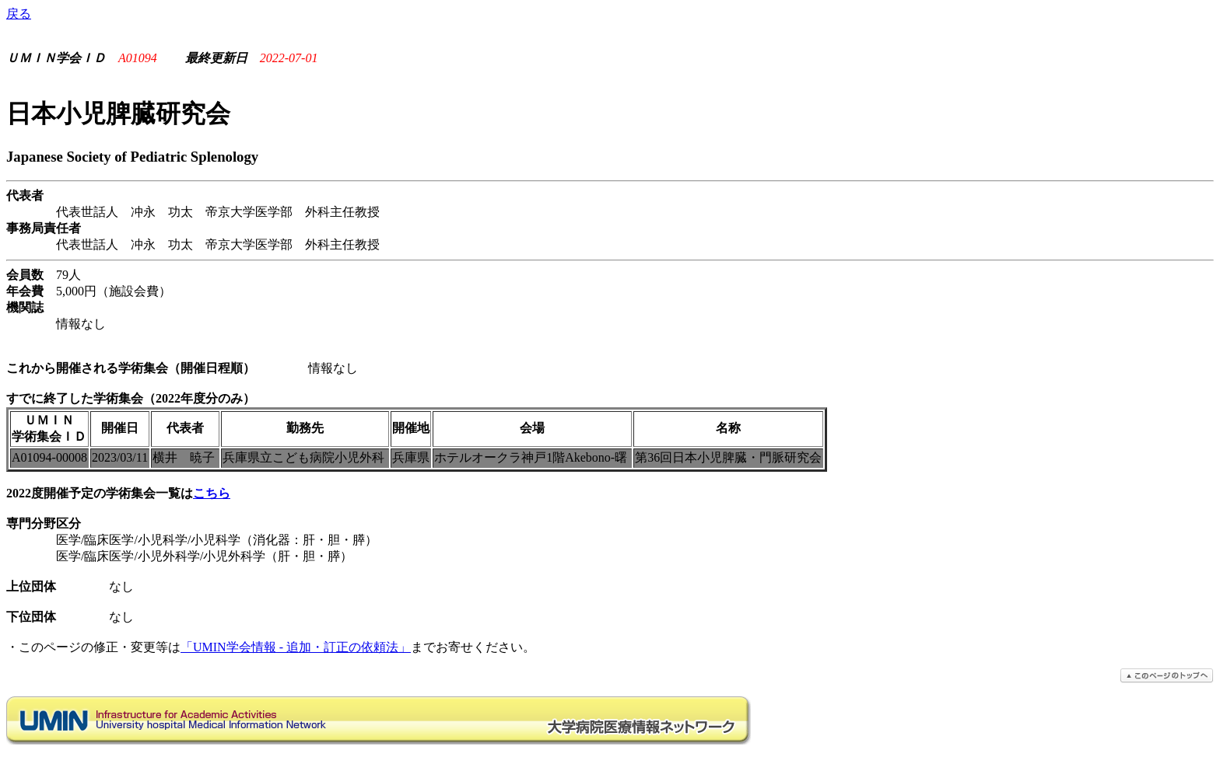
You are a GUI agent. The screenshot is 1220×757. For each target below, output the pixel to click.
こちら (211, 493)
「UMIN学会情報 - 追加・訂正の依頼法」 (296, 647)
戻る (18, 13)
